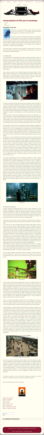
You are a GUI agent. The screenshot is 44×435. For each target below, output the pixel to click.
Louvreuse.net (20, 431)
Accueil (2, 1)
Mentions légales (26, 428)
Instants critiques (39, 1)
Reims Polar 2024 (9, 397)
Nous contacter (33, 428)
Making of (19, 4)
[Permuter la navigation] (4, 422)
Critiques (9, 1)
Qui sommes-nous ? (12, 428)
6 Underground (9, 399)
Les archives (19, 428)
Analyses (21, 1)
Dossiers (15, 1)
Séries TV (25, 4)
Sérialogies (21, 382)
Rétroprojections (29, 1)
